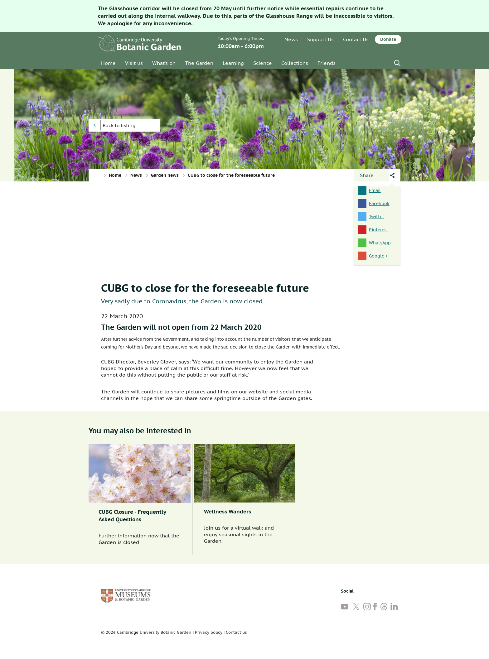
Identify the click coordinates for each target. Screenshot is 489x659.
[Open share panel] (371, 175)
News (291, 39)
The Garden (199, 63)
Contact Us (356, 39)
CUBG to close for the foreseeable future (205, 288)
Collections (294, 63)
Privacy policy (208, 632)
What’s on (164, 63)
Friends (326, 63)
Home (108, 63)
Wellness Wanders (227, 511)
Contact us (236, 632)
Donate (388, 39)
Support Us (320, 39)
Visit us (134, 63)
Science (262, 63)
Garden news (165, 175)
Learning (233, 63)
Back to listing (119, 125)
